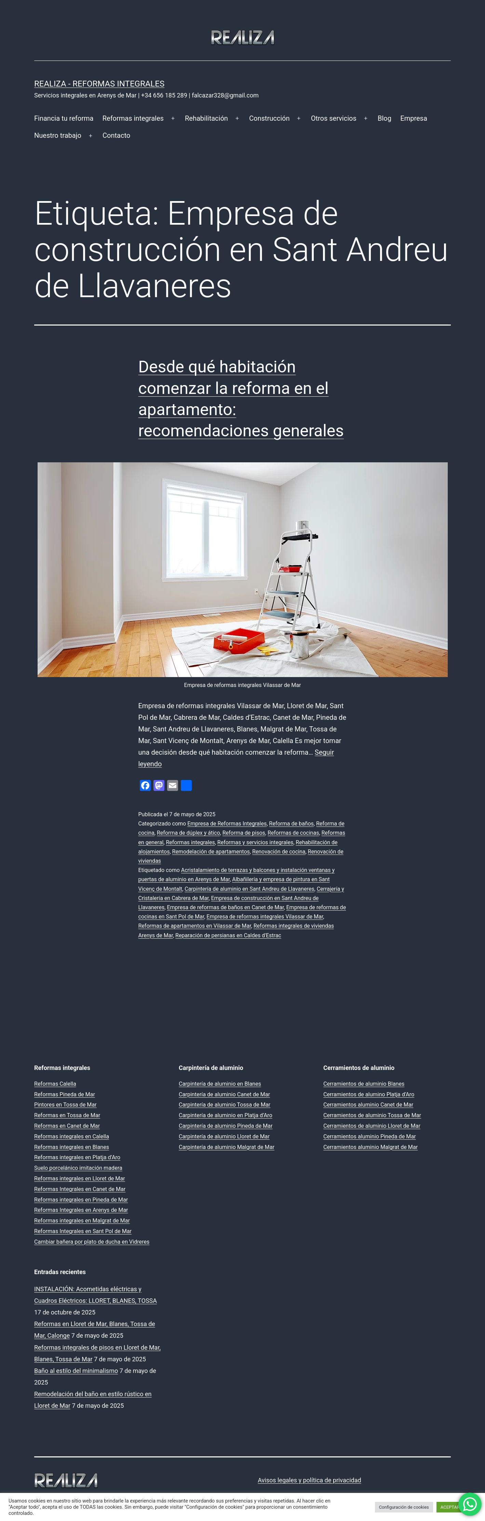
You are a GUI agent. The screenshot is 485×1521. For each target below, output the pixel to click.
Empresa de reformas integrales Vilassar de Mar (264, 916)
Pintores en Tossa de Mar (65, 1104)
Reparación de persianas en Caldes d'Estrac (228, 935)
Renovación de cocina (279, 851)
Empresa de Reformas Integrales (227, 823)
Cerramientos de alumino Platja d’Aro (368, 1094)
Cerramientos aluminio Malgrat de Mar (370, 1147)
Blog (384, 118)
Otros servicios (333, 118)
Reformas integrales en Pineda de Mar (81, 1199)
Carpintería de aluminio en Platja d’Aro (225, 1115)
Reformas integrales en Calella (71, 1136)
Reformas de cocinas (293, 833)
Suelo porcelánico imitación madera (78, 1168)
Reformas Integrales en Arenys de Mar (81, 1210)
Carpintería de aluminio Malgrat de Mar (226, 1147)
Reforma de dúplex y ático (188, 833)
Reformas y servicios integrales (255, 842)
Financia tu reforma (63, 118)
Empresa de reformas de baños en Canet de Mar (225, 907)
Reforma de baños (291, 823)
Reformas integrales (133, 118)
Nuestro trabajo (57, 135)
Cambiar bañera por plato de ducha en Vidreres (91, 1242)
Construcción (269, 118)
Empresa (413, 118)
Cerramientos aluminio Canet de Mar (368, 1104)
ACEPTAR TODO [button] (456, 1507)
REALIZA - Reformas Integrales (99, 84)
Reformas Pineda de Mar (64, 1094)
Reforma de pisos (244, 833)
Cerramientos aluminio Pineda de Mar (369, 1136)
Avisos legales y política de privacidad (309, 1480)
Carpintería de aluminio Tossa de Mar (224, 1104)
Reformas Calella (55, 1084)
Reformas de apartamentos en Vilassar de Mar (194, 926)
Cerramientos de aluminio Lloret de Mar (371, 1126)
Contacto (116, 135)
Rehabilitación (206, 118)
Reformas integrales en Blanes (71, 1147)
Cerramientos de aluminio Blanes (363, 1084)
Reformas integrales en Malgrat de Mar (82, 1220)
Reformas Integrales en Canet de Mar (79, 1189)
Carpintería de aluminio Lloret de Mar (224, 1136)
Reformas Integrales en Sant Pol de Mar (83, 1231)
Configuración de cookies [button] (404, 1507)
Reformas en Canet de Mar (67, 1126)
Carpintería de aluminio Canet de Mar (224, 1094)
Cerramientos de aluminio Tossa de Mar (372, 1115)
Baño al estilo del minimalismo (76, 1370)
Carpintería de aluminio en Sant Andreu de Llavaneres (249, 889)
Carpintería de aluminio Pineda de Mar (225, 1126)
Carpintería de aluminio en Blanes (220, 1084)
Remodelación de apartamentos (211, 851)
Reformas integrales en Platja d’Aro (77, 1157)
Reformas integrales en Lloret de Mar (79, 1178)
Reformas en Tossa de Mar (67, 1115)
